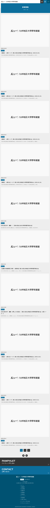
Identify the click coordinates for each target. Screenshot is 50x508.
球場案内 (23, 492)
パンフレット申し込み (25, 501)
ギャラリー (23, 495)
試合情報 (23, 488)
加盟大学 (23, 490)
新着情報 (23, 497)
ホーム (22, 485)
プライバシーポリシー (25, 503)
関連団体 (23, 494)
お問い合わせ (23, 499)
